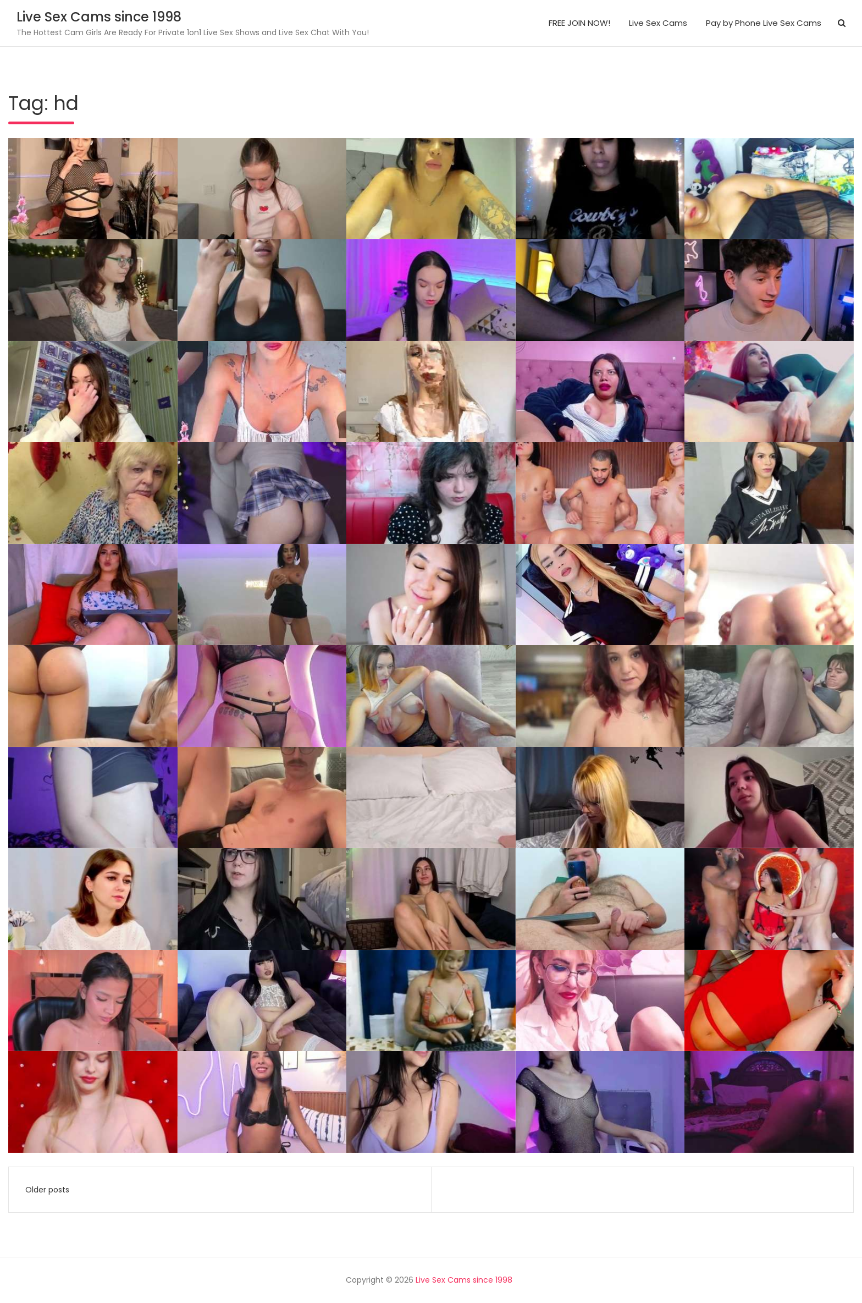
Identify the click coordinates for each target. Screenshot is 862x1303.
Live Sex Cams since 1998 (98, 17)
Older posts (47, 1189)
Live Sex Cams (658, 23)
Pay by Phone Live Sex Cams (763, 23)
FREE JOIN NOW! (579, 23)
